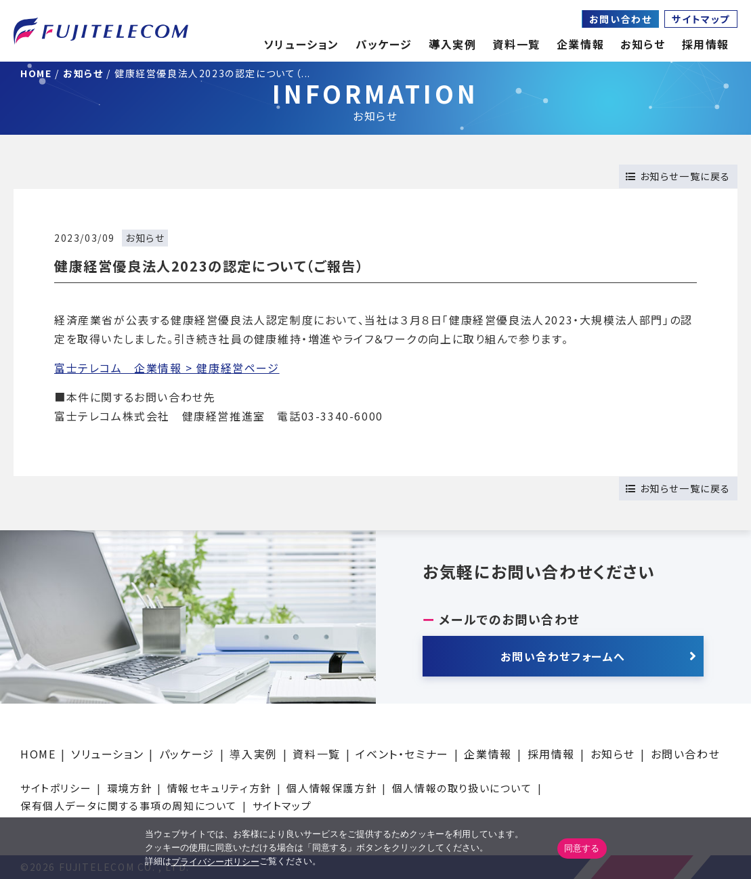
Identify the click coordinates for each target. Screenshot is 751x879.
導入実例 (253, 754)
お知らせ (642, 44)
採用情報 (551, 754)
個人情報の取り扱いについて (462, 788)
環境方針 (129, 788)
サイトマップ (701, 19)
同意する (582, 848)
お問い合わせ (620, 19)
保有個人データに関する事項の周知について (128, 805)
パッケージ (187, 754)
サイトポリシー (55, 788)
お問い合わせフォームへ (563, 656)
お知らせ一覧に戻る (678, 176)
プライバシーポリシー (215, 862)
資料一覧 (316, 754)
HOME (38, 754)
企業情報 (580, 44)
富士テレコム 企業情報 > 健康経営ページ (167, 368)
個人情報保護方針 (331, 788)
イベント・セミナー (402, 754)
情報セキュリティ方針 (219, 788)
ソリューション (107, 754)
